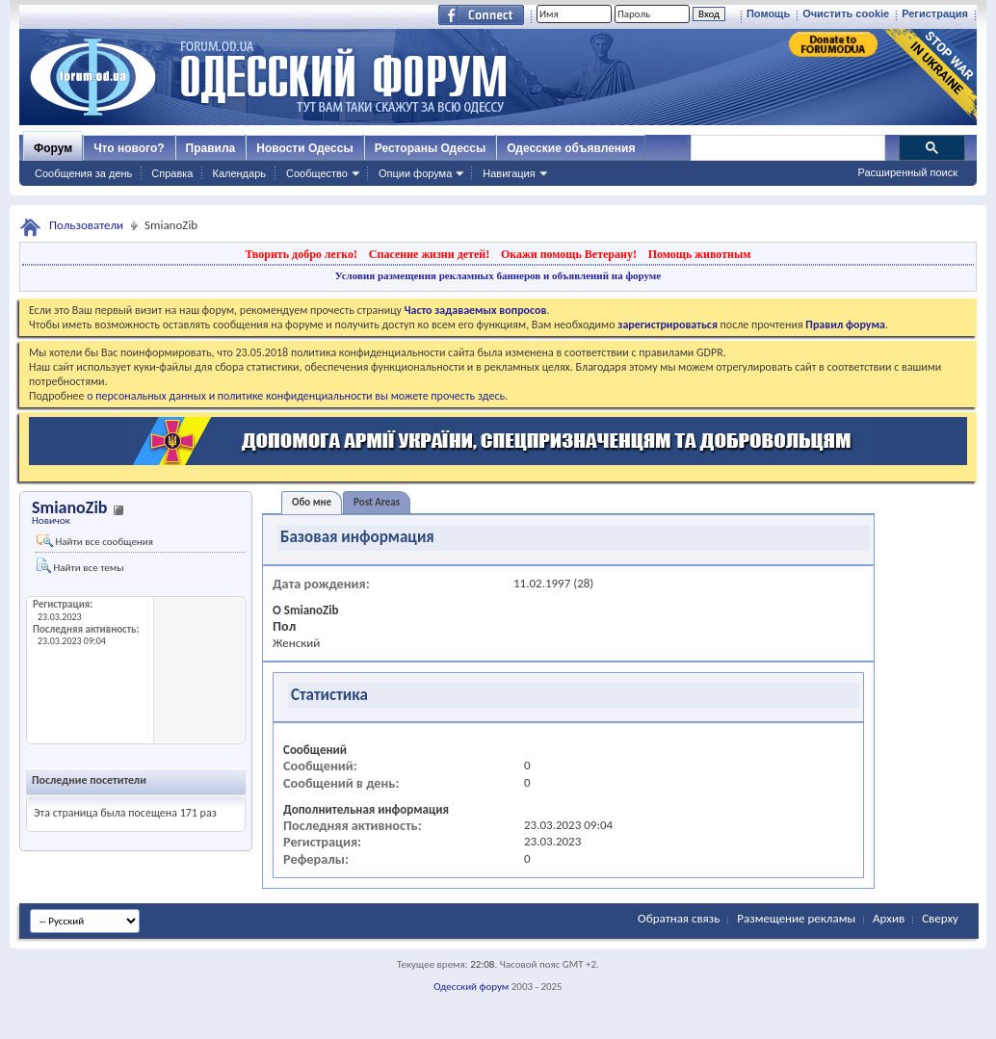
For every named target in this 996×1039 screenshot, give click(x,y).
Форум (53, 148)
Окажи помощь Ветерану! (569, 254)
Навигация (509, 173)
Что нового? (128, 148)
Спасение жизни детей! (429, 254)
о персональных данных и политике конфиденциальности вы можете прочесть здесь (296, 396)
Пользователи (86, 225)
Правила (211, 148)
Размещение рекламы (796, 918)
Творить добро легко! (301, 254)
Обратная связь (679, 918)
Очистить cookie (845, 13)
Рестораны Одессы (430, 148)
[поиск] (787, 148)
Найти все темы (80, 566)
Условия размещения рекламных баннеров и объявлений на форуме (498, 275)
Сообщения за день (83, 173)
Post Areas (377, 502)
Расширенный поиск (907, 172)
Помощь (768, 13)
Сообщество (317, 173)
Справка (172, 173)
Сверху (940, 918)
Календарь (239, 173)
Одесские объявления (571, 148)
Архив (888, 918)
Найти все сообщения (95, 541)
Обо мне (311, 502)
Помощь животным (699, 254)
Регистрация (935, 13)
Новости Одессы (304, 148)
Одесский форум (471, 986)
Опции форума (415, 173)
